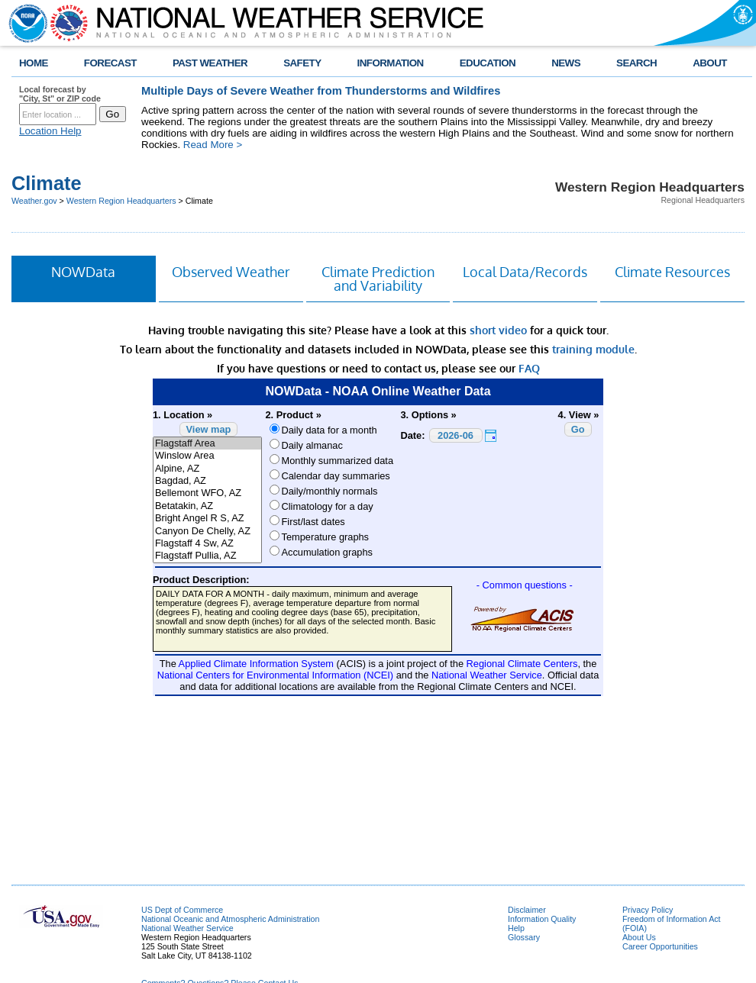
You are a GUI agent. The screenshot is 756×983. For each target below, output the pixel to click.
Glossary (524, 937)
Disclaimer (527, 909)
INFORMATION (390, 63)
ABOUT (710, 63)
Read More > (212, 144)
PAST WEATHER (210, 63)
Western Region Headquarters (121, 200)
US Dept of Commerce (182, 909)
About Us (639, 937)
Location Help (50, 131)
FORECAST (110, 63)
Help (516, 928)
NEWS (565, 63)
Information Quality (542, 918)
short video (498, 330)
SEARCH (636, 63)
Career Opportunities (660, 946)
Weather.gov (34, 200)
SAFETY (302, 63)
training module (593, 349)
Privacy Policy (647, 909)
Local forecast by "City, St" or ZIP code (60, 94)
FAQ (529, 368)
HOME (33, 63)
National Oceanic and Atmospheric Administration (230, 918)
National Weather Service (187, 928)
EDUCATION (487, 63)
